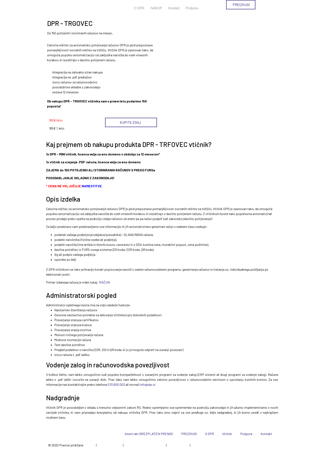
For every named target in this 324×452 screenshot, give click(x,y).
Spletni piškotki (178, 445)
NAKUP (156, 8)
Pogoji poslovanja (109, 445)
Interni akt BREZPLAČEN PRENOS (149, 434)
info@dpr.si (147, 384)
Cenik (195, 445)
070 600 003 (116, 384)
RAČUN (104, 282)
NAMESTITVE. (92, 186)
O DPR (139, 8)
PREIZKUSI (189, 434)
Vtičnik (227, 434)
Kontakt (174, 8)
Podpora (192, 8)
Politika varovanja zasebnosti (144, 445)
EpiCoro (89, 445)
